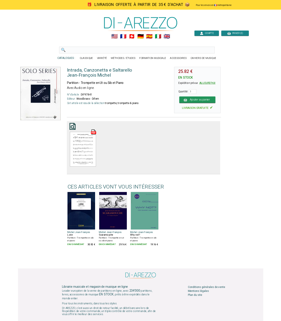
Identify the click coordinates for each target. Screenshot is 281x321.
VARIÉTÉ (102, 58)
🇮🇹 (158, 36)
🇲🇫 (123, 36)
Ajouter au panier (197, 100)
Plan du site (195, 295)
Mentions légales (198, 291)
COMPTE (207, 33)
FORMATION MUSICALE (152, 58)
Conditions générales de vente (206, 287)
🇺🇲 (114, 36)
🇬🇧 (167, 36)
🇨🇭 (132, 36)
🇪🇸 (149, 36)
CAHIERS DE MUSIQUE (203, 58)
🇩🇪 (140, 36)
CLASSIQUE (86, 58)
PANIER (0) (235, 33)
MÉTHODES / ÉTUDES (123, 58)
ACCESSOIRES (178, 58)
